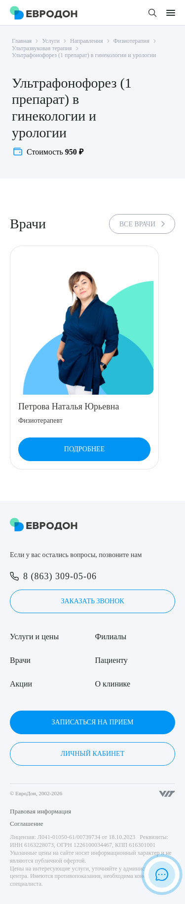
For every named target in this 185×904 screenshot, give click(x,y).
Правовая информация (40, 811)
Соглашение (26, 823)
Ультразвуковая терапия (42, 48)
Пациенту (111, 660)
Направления (86, 40)
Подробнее (84, 449)
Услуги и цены (34, 636)
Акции (21, 684)
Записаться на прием (92, 722)
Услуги (51, 40)
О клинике (112, 684)
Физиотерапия (131, 40)
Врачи (20, 660)
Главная (22, 40)
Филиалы (111, 636)
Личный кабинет (92, 753)
